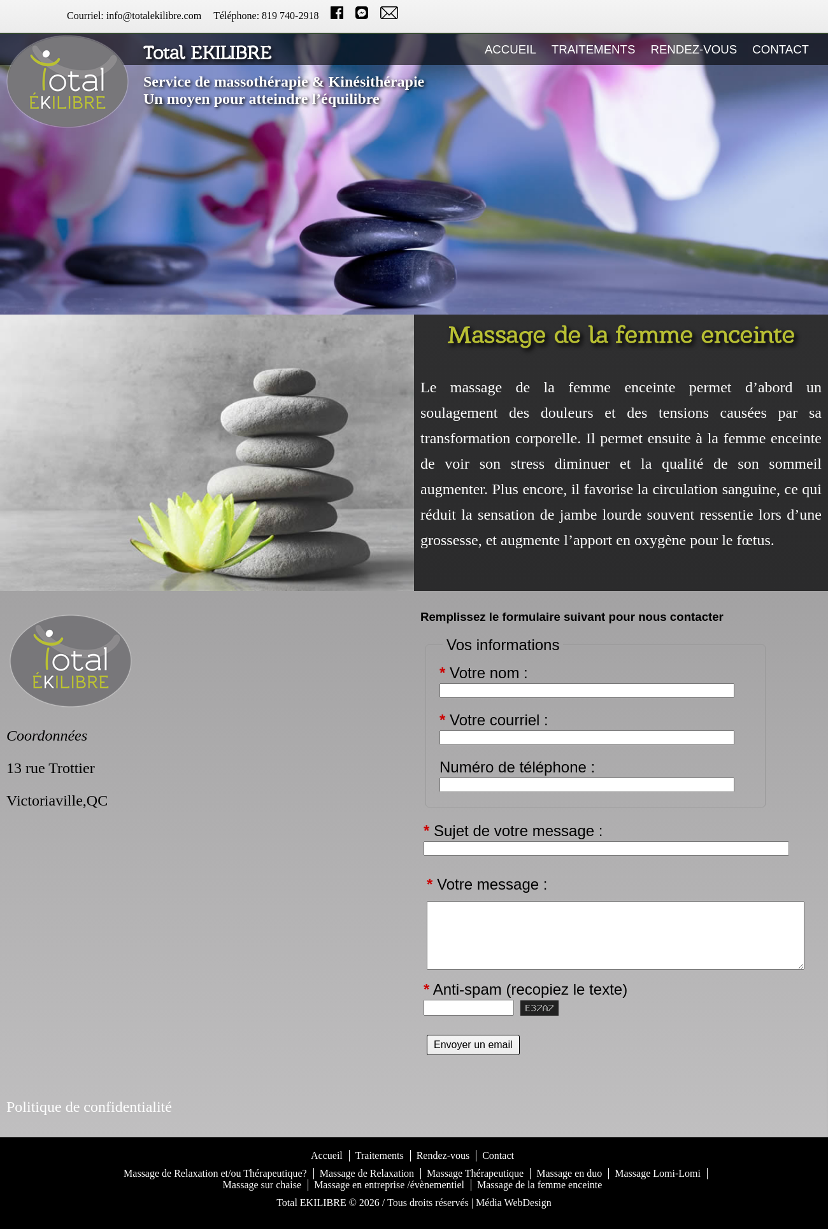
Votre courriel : (493, 720)
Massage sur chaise (262, 1184)
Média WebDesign (514, 1202)
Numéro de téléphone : (517, 767)
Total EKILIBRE (311, 1202)
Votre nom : (483, 673)
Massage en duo (569, 1173)
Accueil (510, 49)
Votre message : (487, 884)
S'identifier (414, 1218)
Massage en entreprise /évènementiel (389, 1184)
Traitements (594, 49)
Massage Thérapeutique (475, 1173)
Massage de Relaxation (367, 1173)
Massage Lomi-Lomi (658, 1173)
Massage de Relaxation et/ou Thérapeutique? (215, 1173)
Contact (780, 49)
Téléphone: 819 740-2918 (265, 15)
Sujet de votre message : (513, 831)
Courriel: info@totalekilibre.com (134, 15)
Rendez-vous (693, 49)
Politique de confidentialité (89, 1106)
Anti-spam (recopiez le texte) (525, 989)
